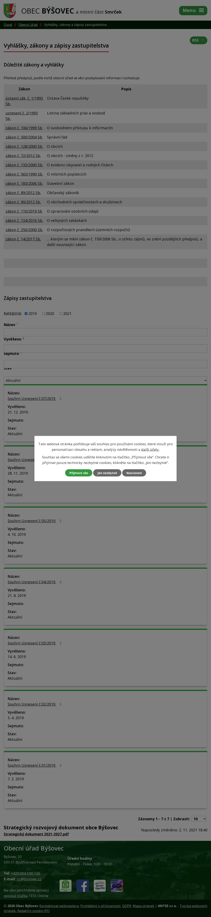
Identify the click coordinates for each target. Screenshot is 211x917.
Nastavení (134, 473)
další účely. (150, 449)
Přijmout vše (78, 473)
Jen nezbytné (107, 473)
